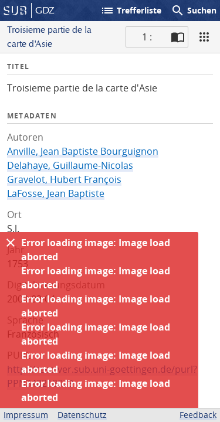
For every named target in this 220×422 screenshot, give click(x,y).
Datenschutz (82, 414)
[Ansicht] (204, 37)
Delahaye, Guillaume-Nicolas (70, 165)
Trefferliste (130, 11)
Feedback (198, 414)
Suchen (193, 11)
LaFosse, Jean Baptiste (55, 193)
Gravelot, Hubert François (64, 179)
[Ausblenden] (10, 242)
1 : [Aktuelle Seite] (147, 36)
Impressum (26, 414)
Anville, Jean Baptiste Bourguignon (82, 151)
